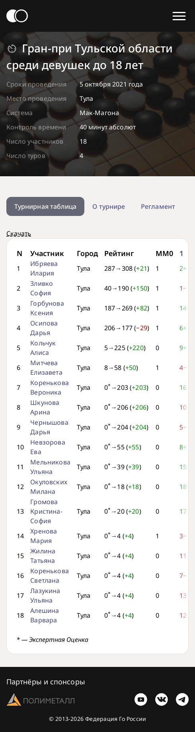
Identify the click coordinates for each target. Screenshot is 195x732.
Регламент (158, 206)
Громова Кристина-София (46, 511)
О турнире (108, 206)
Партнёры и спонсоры (45, 681)
